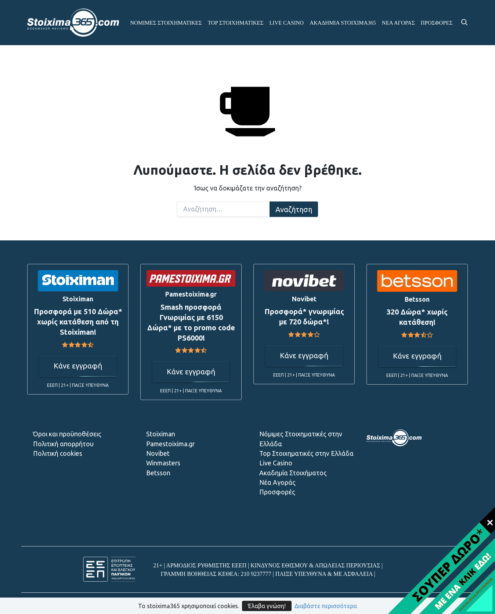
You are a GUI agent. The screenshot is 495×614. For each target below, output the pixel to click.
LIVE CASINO (286, 23)
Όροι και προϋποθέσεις (67, 433)
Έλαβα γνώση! (267, 606)
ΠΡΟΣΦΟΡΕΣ (437, 23)
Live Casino (275, 462)
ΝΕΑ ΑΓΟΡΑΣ (398, 23)
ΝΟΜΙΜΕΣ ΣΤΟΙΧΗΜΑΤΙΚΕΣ (166, 23)
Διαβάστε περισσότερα (326, 606)
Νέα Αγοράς (277, 482)
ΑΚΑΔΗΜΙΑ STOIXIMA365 (343, 23)
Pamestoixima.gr (170, 443)
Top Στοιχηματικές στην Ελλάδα (306, 453)
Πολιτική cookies (57, 453)
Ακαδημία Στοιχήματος (293, 472)
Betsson (158, 472)
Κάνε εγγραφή (78, 366)
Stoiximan (160, 433)
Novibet (158, 453)
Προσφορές (277, 491)
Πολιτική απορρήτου (63, 443)
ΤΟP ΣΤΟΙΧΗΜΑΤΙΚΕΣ (236, 23)
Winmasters (163, 462)
